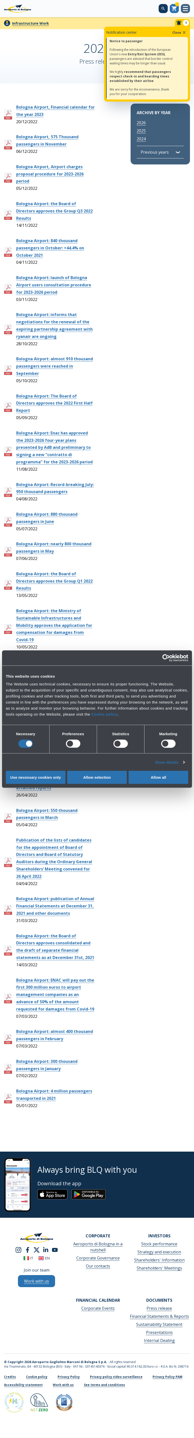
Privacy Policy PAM (167, 1377)
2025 (141, 131)
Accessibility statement (23, 1385)
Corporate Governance (98, 1258)
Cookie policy (104, 714)
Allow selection (97, 777)
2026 (141, 122)
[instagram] (18, 1249)
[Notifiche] (182, 23)
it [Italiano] (28, 1258)
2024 (141, 139)
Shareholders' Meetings (159, 1268)
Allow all (158, 777)
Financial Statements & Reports (159, 1316)
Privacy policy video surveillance (116, 1377)
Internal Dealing (159, 1340)
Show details (167, 762)
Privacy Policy (69, 1377)
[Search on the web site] (163, 8)
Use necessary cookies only (35, 777)
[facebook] (28, 1249)
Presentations (159, 1332)
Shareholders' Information (159, 1260)
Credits (10, 1377)
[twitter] (37, 1249)
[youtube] (55, 1249)
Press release (159, 1308)
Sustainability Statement (159, 1324)
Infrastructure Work (30, 23)
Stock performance (159, 1244)
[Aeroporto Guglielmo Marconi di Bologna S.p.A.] (17, 9)
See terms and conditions (104, 1385)
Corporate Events (98, 1308)
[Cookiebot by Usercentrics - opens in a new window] (166, 658)
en (44, 1258)
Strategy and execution (159, 1252)
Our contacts (98, 1266)
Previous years (155, 152)
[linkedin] (46, 1249)
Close (179, 32)
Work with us (63, 1385)
